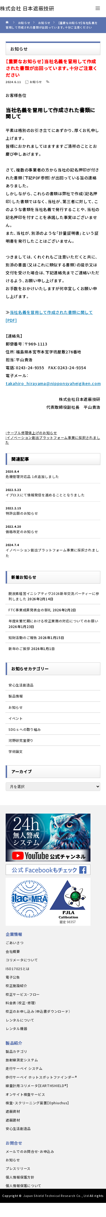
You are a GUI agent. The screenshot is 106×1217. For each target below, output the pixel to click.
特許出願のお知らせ (22, 513)
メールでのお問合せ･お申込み (30, 1151)
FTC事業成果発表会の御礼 (29, 609)
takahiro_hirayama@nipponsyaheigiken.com (53, 383)
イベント (15, 718)
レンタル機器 (16, 1028)
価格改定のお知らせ (22, 531)
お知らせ (36, 82)
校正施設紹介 (16, 985)
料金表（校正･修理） (21, 1002)
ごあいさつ (15, 942)
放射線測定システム (22, 1059)
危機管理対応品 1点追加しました (32, 476)
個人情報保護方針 (20, 1177)
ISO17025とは (18, 968)
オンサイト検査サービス (25, 1094)
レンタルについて (20, 1020)
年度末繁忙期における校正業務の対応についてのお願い (53, 620)
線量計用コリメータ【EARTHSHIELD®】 (37, 1085)
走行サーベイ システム (24, 1068)
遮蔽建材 (13, 1120)
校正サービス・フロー (23, 994)
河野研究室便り (21, 740)
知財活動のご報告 (22, 637)
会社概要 (13, 951)
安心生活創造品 (21, 685)
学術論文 (15, 751)
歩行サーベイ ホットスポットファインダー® (41, 1077)
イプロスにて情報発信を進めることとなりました (45, 494)
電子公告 (13, 977)
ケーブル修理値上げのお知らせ (32, 432)
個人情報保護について (24, 1185)
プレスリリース (18, 1168)
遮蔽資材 (13, 1111)
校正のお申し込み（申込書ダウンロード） (38, 1011)
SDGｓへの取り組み (24, 729)
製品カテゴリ (16, 1051)
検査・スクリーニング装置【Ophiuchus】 (37, 1102)
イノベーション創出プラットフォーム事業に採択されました (52, 552)
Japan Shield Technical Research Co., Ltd (56, 1196)
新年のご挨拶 (19, 648)
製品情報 (15, 696)
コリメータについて (22, 959)
